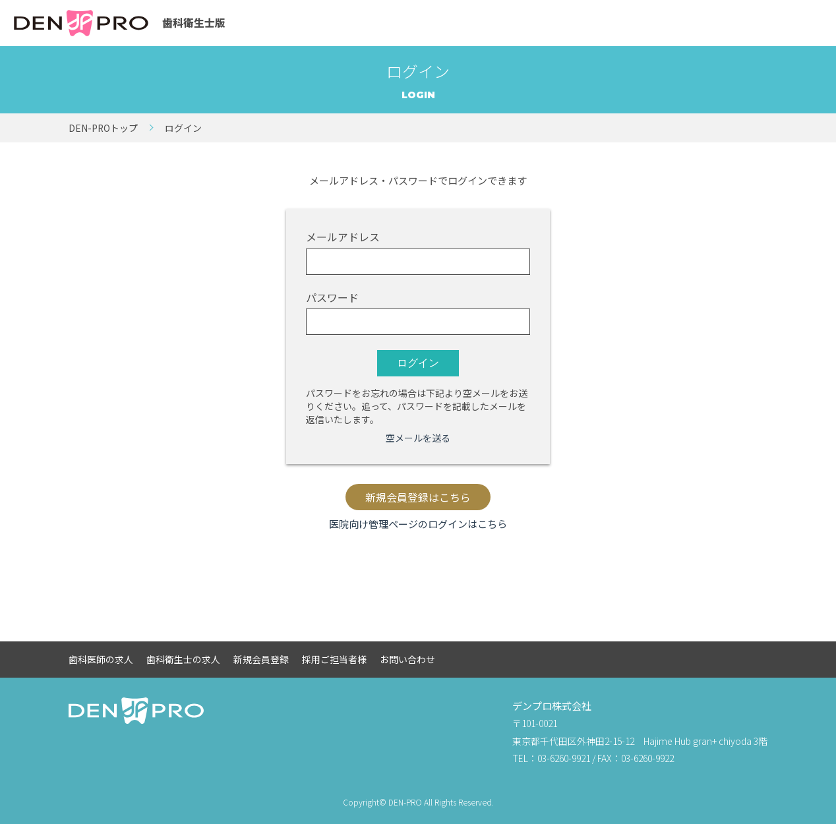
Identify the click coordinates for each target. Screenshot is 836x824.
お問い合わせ (407, 659)
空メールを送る (418, 437)
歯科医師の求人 (101, 659)
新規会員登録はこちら (418, 497)
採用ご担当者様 (334, 659)
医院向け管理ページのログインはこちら (418, 524)
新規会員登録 (261, 659)
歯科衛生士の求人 (183, 659)
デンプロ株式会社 (551, 706)
